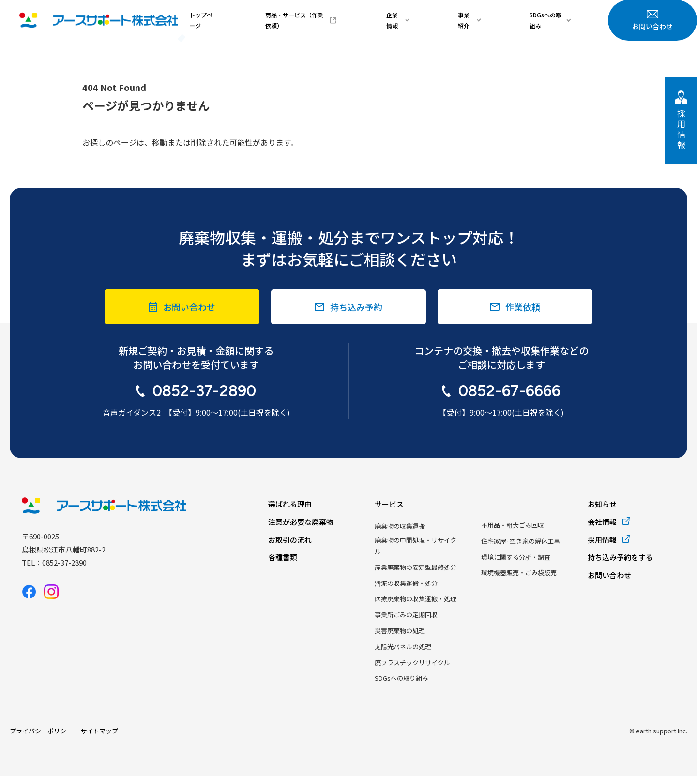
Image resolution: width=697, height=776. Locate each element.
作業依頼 (522, 306)
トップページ (294, 20)
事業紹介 (499, 20)
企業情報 (449, 20)
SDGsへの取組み (559, 20)
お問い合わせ (652, 20)
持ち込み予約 (356, 306)
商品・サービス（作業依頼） (369, 20)
